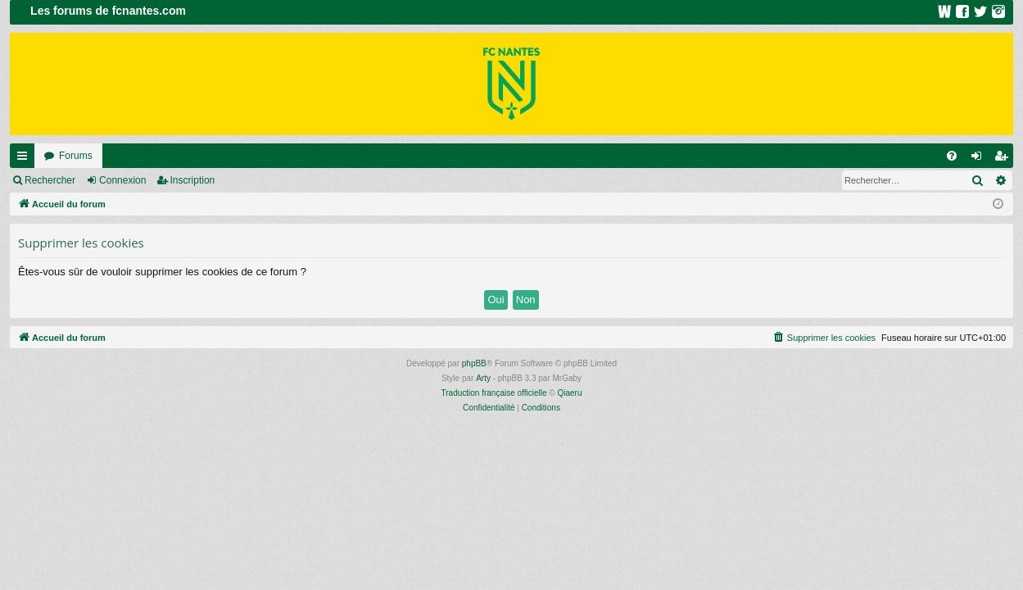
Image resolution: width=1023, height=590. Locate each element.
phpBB (474, 363)
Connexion (122, 180)
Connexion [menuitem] (980, 159)
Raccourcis (25, 159)
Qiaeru (569, 392)
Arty (483, 378)
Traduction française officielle (494, 392)
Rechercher (50, 180)
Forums (76, 155)
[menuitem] (951, 155)
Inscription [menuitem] (1004, 159)
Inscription (192, 180)
